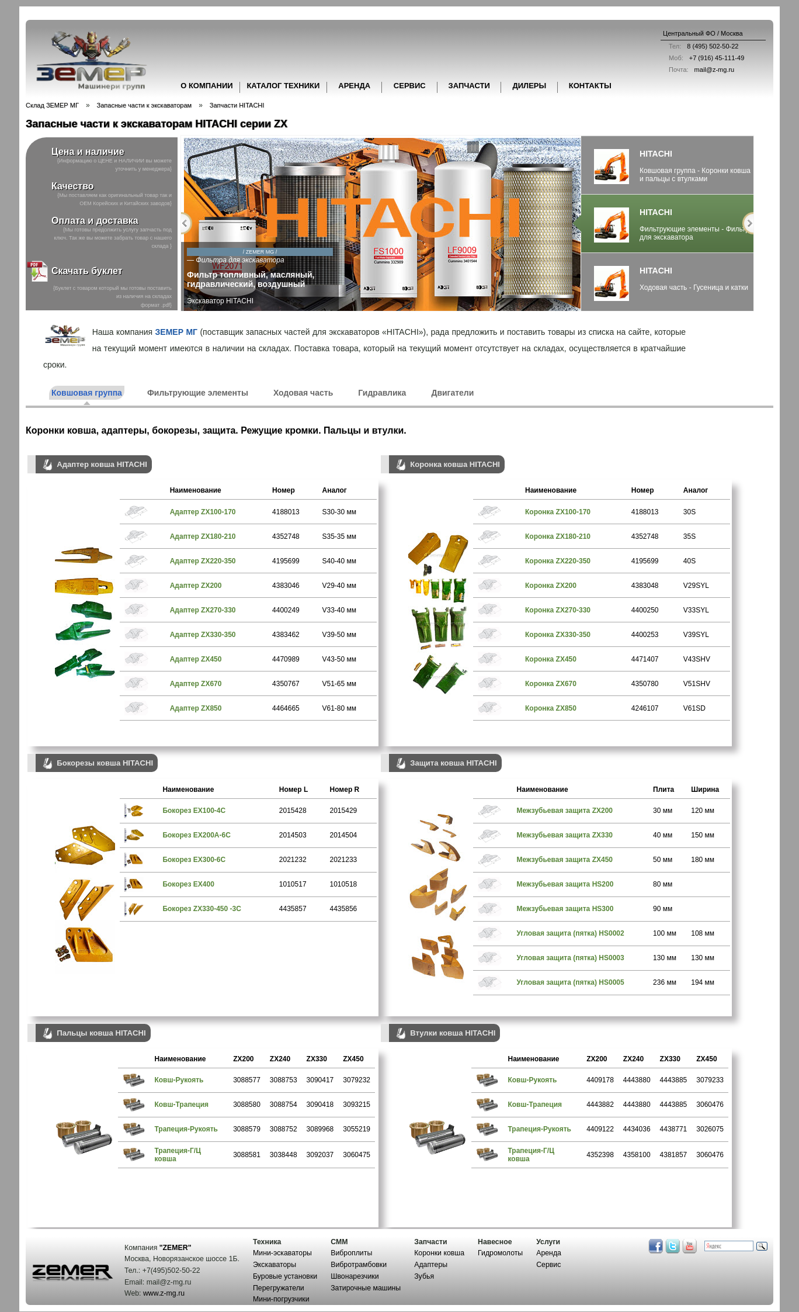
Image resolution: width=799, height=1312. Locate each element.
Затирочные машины (366, 1288)
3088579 (246, 1129)
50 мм (662, 860)
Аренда (548, 1253)
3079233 (710, 1080)
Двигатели (452, 392)
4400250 (645, 610)
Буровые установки (285, 1276)
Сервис (548, 1265)
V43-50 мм (339, 659)
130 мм (664, 958)
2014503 (293, 835)
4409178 (600, 1080)
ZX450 (353, 1059)
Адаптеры (430, 1265)
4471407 (645, 659)
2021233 (343, 860)
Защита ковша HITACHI (445, 763)
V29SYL (696, 585)
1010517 (293, 884)
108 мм (702, 933)
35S (689, 536)
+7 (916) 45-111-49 (703, 57)
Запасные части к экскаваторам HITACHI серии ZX (156, 124)
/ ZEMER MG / (351, 252)
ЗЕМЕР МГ (176, 332)
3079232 (356, 1080)
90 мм (662, 909)
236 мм (664, 982)
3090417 (320, 1080)
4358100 (637, 1155)
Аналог (334, 490)
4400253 (645, 635)
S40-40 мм (339, 561)
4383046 (286, 585)
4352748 (286, 536)
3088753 (283, 1080)
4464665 (286, 708)
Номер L (293, 789)
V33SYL (696, 610)
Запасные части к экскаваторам (144, 105)
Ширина (705, 789)
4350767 (286, 684)
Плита (663, 789)
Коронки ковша (439, 1253)
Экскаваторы (274, 1265)
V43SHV (696, 659)
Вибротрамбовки (359, 1265)
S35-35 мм (339, 536)
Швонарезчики (354, 1276)
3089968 (320, 1129)
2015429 (343, 810)
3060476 (710, 1104)
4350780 (645, 684)
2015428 (293, 810)
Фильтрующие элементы (197, 392)
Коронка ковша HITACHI (447, 465)
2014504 (343, 835)
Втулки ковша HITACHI (444, 1033)
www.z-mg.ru (164, 1293)
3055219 (356, 1129)
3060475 (356, 1155)
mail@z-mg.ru (698, 69)
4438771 (673, 1129)
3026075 (710, 1129)
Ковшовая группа (86, 392)
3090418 (320, 1104)
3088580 (246, 1104)
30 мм (662, 810)
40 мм (662, 835)
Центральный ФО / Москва (703, 33)
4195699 (286, 561)
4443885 (673, 1080)
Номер (283, 490)
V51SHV (696, 684)
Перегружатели (278, 1288)
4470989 (286, 659)
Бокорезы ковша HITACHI (96, 763)
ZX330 (317, 1059)
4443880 (637, 1080)
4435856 (343, 909)
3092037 (320, 1155)
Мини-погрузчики (281, 1299)
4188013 (286, 512)
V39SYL (696, 635)
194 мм (702, 982)
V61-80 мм (339, 708)
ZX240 (280, 1059)
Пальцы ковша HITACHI (93, 1033)
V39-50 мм (339, 635)
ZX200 (243, 1059)
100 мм (664, 933)
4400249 (286, 610)
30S (689, 512)
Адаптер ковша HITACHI (93, 465)
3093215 (356, 1104)
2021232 (293, 860)
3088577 (246, 1080)
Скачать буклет (74, 271)
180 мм (702, 860)
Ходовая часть (303, 392)
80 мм (662, 884)
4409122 (600, 1129)
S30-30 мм (339, 512)
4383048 (645, 585)
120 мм (702, 810)
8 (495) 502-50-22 (700, 46)
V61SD (694, 708)
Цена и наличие (87, 152)
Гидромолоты (500, 1253)
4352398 (600, 1155)
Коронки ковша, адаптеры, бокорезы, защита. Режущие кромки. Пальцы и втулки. (216, 430)
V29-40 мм (339, 585)
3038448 (283, 1155)
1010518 (343, 884)
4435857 (293, 909)
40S (689, 561)
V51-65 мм (339, 684)
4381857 (673, 1155)
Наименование (195, 490)
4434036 (637, 1129)
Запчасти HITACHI (237, 105)
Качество (72, 186)
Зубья (424, 1276)
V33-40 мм (339, 610)
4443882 (600, 1104)
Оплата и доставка (94, 221)
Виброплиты (351, 1253)
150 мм (702, 835)
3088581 (246, 1155)
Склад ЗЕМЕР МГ (52, 105)
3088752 (283, 1129)
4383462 (286, 635)
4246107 (645, 708)
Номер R (345, 789)
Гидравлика (382, 392)
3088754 (283, 1104)
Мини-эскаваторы (282, 1253)
